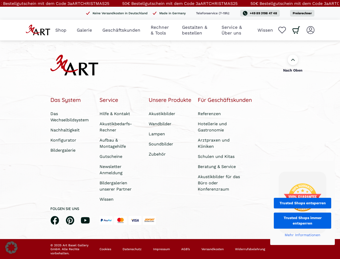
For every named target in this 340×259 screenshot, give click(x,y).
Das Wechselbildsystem (69, 116)
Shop (60, 30)
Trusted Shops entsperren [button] (302, 203)
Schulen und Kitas (216, 156)
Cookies (105, 249)
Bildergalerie (62, 150)
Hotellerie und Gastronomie (212, 127)
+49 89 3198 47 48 (260, 13)
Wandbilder (160, 124)
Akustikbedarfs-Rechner (116, 127)
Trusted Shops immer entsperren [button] (303, 220)
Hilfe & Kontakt (115, 113)
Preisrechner (302, 13)
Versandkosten (212, 249)
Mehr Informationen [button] (302, 235)
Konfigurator (63, 140)
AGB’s (185, 249)
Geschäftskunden (121, 30)
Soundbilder (161, 144)
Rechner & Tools (160, 30)
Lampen (157, 134)
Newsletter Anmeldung (111, 169)
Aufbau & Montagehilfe (113, 143)
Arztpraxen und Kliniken (214, 143)
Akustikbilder (162, 113)
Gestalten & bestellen (194, 30)
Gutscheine (111, 156)
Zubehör (157, 154)
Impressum (161, 249)
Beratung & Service (217, 166)
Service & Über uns (232, 30)
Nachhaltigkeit (65, 130)
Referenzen (209, 113)
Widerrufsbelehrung (250, 249)
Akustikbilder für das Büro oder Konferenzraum (219, 182)
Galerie (84, 30)
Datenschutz (132, 249)
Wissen (265, 30)
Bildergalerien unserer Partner (116, 186)
